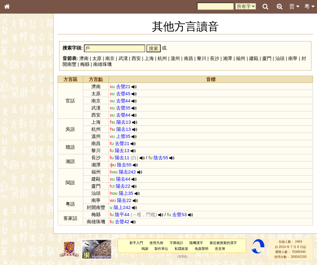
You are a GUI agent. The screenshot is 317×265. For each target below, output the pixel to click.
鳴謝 (144, 248)
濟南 (84, 58)
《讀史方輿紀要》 (22, 196)
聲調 (29, 162)
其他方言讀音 (19, 174)
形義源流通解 (19, 105)
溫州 (175, 58)
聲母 (12, 162)
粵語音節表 (17, 121)
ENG (27, 68)
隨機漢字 (196, 243)
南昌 (188, 58)
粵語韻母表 (17, 132)
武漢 (123, 58)
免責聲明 (201, 248)
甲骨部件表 (17, 94)
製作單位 (161, 248)
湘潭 (227, 58)
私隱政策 (181, 248)
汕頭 (279, 58)
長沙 (214, 58)
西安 (136, 58)
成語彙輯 (15, 201)
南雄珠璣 (102, 64)
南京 (110, 58)
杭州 (162, 58)
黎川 (201, 58)
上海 (149, 58)
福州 (240, 58)
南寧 (292, 58)
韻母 (21, 162)
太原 (97, 58)
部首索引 (15, 82)
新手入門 (136, 243)
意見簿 (220, 248)
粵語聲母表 (17, 127)
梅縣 (84, 64)
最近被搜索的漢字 (223, 243)
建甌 (253, 58)
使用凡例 (156, 243)
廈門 (266, 58)
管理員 (182, 257)
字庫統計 (176, 243)
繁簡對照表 (17, 207)
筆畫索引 (15, 88)
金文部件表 (17, 99)
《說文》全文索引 (22, 190)
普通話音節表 (19, 168)
